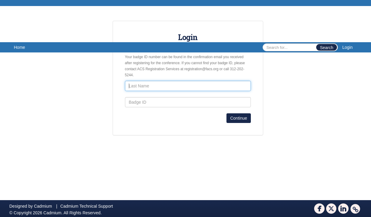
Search (326, 47)
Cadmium (43, 206)
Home (19, 47)
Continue (238, 118)
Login (347, 47)
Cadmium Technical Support (86, 206)
